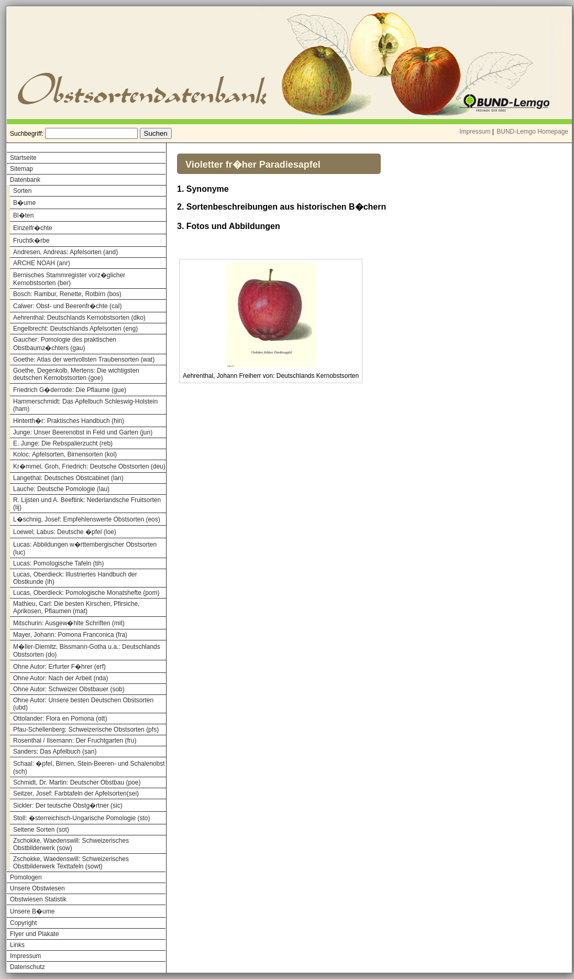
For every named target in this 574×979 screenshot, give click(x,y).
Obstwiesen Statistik (38, 899)
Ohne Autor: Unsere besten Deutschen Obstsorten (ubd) (83, 704)
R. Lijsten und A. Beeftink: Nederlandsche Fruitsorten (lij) (87, 503)
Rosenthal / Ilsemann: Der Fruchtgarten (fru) (74, 740)
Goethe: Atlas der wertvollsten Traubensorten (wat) (83, 359)
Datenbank (25, 179)
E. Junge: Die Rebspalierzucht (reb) (63, 443)
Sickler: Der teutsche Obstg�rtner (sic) (68, 805)
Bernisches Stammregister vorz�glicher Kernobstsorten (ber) (69, 279)
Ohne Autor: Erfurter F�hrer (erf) (59, 666)
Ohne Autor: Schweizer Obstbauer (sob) (69, 689)
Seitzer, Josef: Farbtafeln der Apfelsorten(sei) (76, 793)
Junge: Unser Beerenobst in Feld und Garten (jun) (82, 432)
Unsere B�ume (32, 911)
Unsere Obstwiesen (37, 888)
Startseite (23, 157)
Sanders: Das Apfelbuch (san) (54, 751)
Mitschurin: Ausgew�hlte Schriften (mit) (69, 623)
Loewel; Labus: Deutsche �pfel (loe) (64, 532)
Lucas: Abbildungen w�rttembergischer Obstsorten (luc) (85, 548)
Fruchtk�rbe (31, 240)
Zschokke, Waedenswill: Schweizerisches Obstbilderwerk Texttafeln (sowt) (71, 862)
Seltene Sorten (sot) (41, 829)
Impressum (474, 131)
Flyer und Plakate (34, 934)
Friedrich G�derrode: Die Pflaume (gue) (69, 390)
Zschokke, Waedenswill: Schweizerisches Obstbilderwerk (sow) (71, 844)
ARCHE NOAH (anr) (41, 263)
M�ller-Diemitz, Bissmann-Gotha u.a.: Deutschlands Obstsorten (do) (86, 650)
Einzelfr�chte (32, 228)
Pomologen (26, 877)
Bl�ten (23, 215)
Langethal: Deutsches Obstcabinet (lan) (68, 478)
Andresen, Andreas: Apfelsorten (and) (65, 252)
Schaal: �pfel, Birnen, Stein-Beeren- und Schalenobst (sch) (89, 767)
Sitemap (21, 168)
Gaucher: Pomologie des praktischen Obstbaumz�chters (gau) (64, 344)
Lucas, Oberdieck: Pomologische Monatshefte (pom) (86, 592)
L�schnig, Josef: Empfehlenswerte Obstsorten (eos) (86, 519)
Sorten (22, 190)
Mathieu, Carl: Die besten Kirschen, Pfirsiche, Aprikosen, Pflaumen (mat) (76, 607)
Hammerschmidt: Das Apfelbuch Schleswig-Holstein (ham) (85, 405)
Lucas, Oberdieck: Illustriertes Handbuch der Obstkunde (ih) (75, 578)
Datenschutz (27, 967)
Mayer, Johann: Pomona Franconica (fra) (70, 634)
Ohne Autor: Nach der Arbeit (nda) (60, 678)
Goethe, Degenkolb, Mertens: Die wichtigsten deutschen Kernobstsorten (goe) (76, 374)
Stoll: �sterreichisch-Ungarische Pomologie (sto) (81, 818)
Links (17, 945)
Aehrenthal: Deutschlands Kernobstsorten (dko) (79, 317)
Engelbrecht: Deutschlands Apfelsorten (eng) (75, 328)
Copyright (23, 923)
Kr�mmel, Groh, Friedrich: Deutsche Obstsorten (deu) (89, 466)
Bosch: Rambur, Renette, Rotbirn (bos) (67, 294)
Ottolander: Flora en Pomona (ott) (60, 718)
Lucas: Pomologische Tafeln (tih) (58, 563)
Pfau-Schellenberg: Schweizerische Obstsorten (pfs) (86, 729)
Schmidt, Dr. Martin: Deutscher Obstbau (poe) (76, 782)
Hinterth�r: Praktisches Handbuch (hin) (68, 421)
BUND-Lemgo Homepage (532, 131)
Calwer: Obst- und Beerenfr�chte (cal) (67, 306)
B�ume (24, 202)
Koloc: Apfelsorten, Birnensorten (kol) (65, 454)
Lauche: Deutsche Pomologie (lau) (61, 489)
